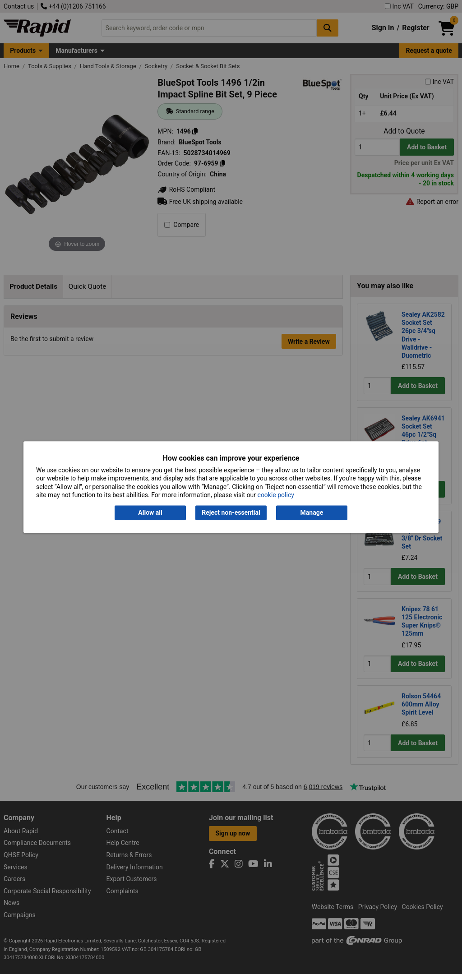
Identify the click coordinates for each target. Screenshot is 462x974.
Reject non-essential (231, 513)
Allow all (150, 513)
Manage (311, 513)
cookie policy (276, 495)
